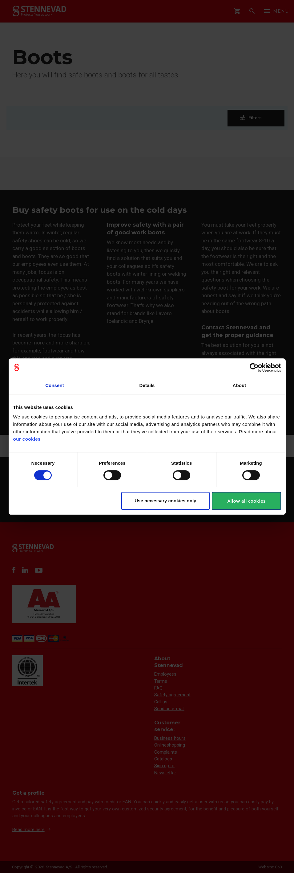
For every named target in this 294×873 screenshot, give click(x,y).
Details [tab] (147, 385)
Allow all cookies (246, 501)
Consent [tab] (54, 385)
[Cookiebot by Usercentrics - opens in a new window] (254, 367)
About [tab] (239, 385)
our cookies (27, 439)
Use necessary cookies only (165, 500)
